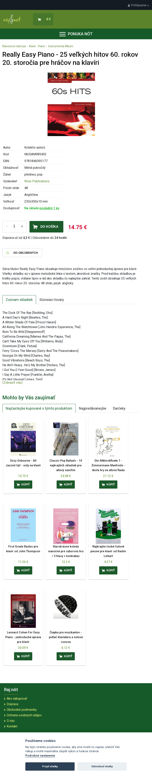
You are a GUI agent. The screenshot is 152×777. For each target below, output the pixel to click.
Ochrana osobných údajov (24, 715)
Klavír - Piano (37, 46)
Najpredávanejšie (92, 408)
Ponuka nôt (76, 34)
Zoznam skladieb (19, 300)
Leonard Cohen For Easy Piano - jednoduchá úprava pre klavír (23, 637)
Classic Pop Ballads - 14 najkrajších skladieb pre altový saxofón (65, 465)
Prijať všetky (50, 766)
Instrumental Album (60, 46)
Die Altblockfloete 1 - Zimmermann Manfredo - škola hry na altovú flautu (108, 465)
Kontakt (12, 726)
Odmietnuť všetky (102, 766)
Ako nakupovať (17, 698)
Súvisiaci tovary (51, 300)
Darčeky (119, 408)
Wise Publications (36, 181)
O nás (11, 721)
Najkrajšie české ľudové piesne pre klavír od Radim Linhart (108, 551)
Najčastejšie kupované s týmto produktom (39, 408)
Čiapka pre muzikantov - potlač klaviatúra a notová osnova (66, 637)
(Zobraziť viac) (12, 382)
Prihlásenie (138, 5)
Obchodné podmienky (22, 710)
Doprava (12, 704)
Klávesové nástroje (14, 46)
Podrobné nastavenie (40, 755)
